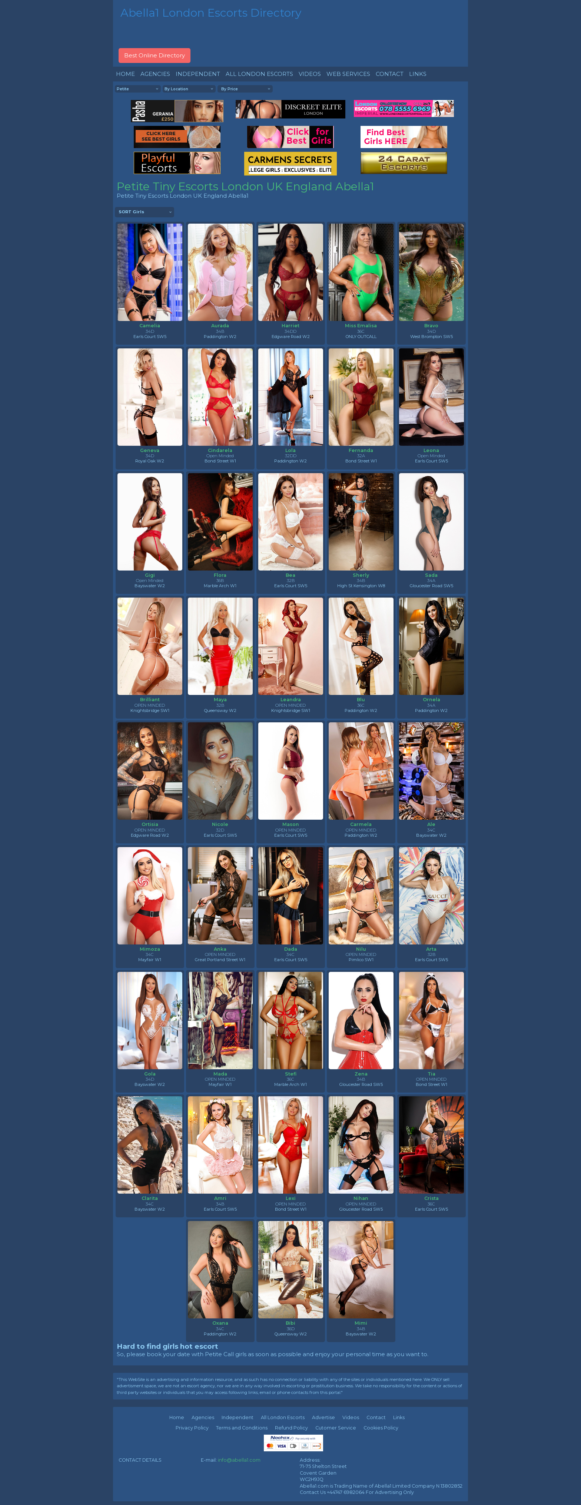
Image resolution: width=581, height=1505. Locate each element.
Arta (431, 949)
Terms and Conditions (242, 1428)
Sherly (361, 575)
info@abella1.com (239, 1460)
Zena (361, 1074)
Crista (431, 1198)
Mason (290, 824)
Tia (431, 1074)
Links (399, 1417)
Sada (431, 575)
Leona (431, 450)
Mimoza (150, 949)
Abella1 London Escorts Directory (210, 13)
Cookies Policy (380, 1428)
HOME (125, 73)
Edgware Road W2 (291, 336)
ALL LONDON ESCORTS (259, 73)
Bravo (431, 325)
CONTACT (390, 73)
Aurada (220, 325)
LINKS (417, 73)
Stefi (290, 1074)
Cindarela (220, 450)
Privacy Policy (192, 1428)
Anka (220, 949)
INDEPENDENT (198, 73)
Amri (220, 1198)
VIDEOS (310, 73)
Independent (237, 1417)
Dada (290, 949)
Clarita (150, 1198)
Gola (150, 1074)
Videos (350, 1417)
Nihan (360, 1198)
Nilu (361, 949)
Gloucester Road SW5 (431, 585)
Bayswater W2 (150, 585)
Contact (376, 1417)
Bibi (290, 1323)
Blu (361, 699)
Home (176, 1417)
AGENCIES (155, 73)
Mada (220, 1074)
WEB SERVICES (348, 73)
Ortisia (150, 824)
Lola (290, 450)
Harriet (290, 325)
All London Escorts (283, 1417)
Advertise (323, 1417)
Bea (290, 575)
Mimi (361, 1323)
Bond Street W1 (220, 461)
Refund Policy (291, 1428)
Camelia (149, 325)
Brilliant (150, 699)
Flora (220, 575)
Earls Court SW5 (149, 336)
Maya (220, 699)
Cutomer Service (335, 1428)
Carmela (361, 824)
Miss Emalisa (361, 325)
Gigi (150, 575)
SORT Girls (131, 211)
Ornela (431, 699)
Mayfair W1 (149, 959)
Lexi (291, 1198)
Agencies (203, 1417)
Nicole (220, 824)
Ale (431, 824)
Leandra (290, 699)
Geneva (149, 450)
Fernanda (361, 450)
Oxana (220, 1323)
